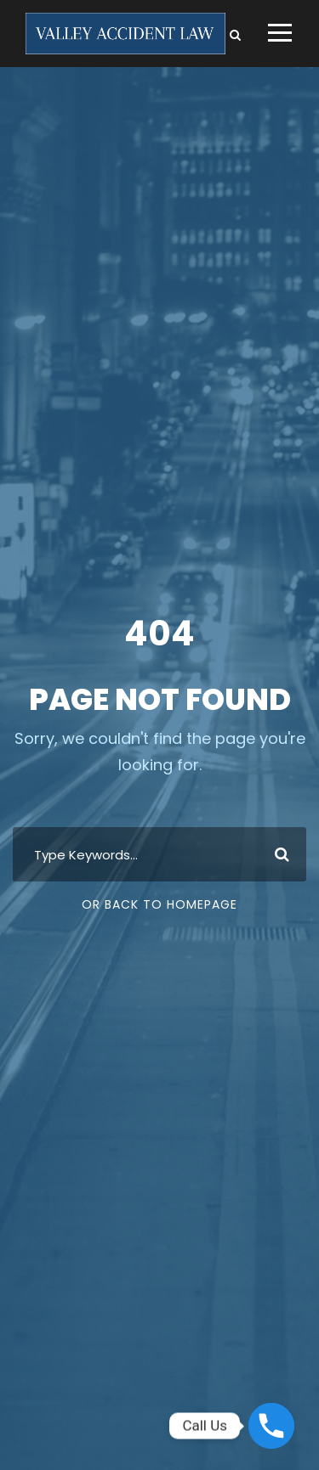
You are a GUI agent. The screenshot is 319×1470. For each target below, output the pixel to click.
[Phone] (271, 1426)
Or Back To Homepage (159, 904)
